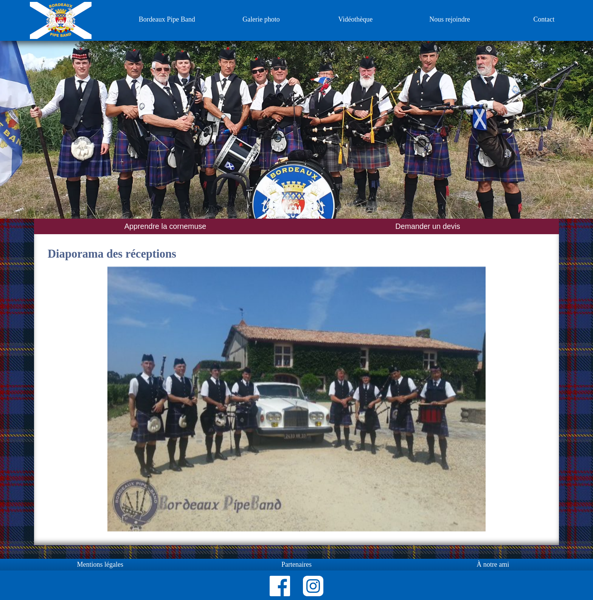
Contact (543, 19)
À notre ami (493, 564)
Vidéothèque (355, 19)
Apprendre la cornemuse (165, 226)
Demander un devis (427, 226)
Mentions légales (100, 564)
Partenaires (296, 564)
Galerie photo (260, 19)
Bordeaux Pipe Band (167, 19)
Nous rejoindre (449, 19)
